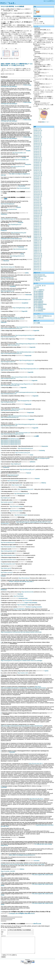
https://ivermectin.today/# (16, 506)
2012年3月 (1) (37, 186)
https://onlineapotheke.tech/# (8, 551)
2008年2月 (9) (37, 250)
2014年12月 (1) (38, 143)
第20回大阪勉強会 (38, 294)
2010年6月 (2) (37, 220)
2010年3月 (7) (37, 225)
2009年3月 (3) (37, 234)
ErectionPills (22, 186)
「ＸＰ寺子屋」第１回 (39, 285)
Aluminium (20, 594)
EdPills (27, 273)
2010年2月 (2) (37, 226)
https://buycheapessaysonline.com (29, 368)
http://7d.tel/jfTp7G (22, 604)
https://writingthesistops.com (8, 402)
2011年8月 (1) (37, 197)
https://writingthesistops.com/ (20, 307)
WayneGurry (24, 491)
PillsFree (43, 482)
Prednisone (4, 230)
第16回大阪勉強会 (38, 291)
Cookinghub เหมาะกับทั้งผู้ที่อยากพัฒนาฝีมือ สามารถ (22, 913)
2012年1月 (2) (37, 189)
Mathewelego (21, 517)
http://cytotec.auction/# (7, 502)
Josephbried (25, 303)
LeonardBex (24, 500)
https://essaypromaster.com (8, 361)
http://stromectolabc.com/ (19, 152)
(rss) (44, 275)
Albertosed (6, 260)
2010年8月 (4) (37, 217)
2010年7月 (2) (37, 218)
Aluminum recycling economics (34, 607)
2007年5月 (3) (37, 265)
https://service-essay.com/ (8, 267)
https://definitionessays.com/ (8, 219)
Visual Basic (37, 279)
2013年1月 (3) (37, 170)
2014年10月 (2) (38, 145)
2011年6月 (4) (37, 201)
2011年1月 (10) (38, 209)
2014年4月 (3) (37, 151)
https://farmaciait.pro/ (24, 578)
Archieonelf (30, 561)
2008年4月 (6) (37, 247)
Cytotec (46, 670)
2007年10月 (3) (38, 257)
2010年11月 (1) (38, 212)
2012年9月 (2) (37, 177)
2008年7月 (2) (37, 242)
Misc (35, 288)
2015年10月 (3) (38, 137)
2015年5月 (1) (37, 138)
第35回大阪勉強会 (38, 298)
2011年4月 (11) (38, 204)
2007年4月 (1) (37, 266)
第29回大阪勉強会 (38, 296)
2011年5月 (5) (37, 202)
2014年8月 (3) (37, 148)
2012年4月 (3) (37, 185)
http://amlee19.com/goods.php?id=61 (11, 440)
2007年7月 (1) (37, 261)
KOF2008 (36, 287)
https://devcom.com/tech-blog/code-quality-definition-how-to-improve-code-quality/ (22, 864)
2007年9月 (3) (37, 258)
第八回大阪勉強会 (38, 310)
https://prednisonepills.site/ (20, 249)
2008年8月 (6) (37, 241)
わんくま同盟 (37, 317)
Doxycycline (28, 164)
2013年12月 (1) (38, 157)
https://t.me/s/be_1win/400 (8, 871)
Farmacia (3, 576)
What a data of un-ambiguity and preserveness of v (22, 855)
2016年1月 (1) (37, 135)
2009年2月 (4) (37, 236)
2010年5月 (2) (37, 221)
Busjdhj (28, 150)
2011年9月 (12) (38, 196)
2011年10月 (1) (38, 194)
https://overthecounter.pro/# (22, 452)
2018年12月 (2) (38, 130)
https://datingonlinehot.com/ (17, 256)
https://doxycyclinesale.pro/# (25, 448)
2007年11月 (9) (38, 255)
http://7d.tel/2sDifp (27, 600)
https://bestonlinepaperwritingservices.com (26, 424)
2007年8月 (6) (37, 260)
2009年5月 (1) (37, 231)
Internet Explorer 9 (39, 276)
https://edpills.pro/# (16, 464)
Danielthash (22, 837)
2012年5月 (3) (37, 183)
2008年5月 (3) (37, 245)
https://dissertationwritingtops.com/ (21, 299)
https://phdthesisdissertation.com (25, 352)
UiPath (35, 277)
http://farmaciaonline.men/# (8, 564)
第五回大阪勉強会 (38, 302)
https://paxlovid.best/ (11, 209)
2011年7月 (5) (37, 199)
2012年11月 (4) (38, 173)
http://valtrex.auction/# (7, 572)
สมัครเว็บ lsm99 (37, 923)
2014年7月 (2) (37, 149)
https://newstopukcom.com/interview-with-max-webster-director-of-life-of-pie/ (21, 632)
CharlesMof (4, 676)
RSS (35, 12)
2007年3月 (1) (37, 268)
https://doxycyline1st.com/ (18, 166)
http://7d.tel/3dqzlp (19, 596)
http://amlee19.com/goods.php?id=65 (11, 444)
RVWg (5, 193)
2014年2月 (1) (37, 154)
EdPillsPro (32, 461)
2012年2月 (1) (37, 188)
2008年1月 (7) (37, 252)
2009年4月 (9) (37, 233)
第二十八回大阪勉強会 (39, 309)
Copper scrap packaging (30, 602)
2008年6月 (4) (37, 244)
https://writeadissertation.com (8, 393)
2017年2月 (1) (37, 132)
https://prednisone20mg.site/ (18, 232)
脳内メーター (45, 122)
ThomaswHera (22, 487)
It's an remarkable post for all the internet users (16, 238)
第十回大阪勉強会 (38, 307)
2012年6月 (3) (37, 181)
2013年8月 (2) (37, 164)
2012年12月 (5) (38, 172)
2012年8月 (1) (37, 178)
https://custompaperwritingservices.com (11, 353)
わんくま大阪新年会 (39, 290)
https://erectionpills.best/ (23, 188)
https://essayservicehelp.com (8, 336)
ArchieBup (21, 504)
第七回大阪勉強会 (38, 306)
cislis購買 (36, 436)
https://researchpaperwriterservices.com (11, 328)
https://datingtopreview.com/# (25, 489)
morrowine (36, 860)
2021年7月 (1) (37, 129)
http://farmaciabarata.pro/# (8, 542)
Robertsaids (28, 294)
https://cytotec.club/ (23, 673)
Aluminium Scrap (23, 598)
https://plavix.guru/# (6, 568)
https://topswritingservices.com (9, 425)
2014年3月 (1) (37, 153)
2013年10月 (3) (38, 161)
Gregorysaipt (31, 338)
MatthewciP (32, 540)
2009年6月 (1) (37, 229)
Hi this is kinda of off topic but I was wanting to (16, 85)
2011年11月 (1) (38, 193)
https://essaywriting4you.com (27, 360)
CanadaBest (13, 286)
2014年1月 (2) (37, 156)
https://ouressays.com (14, 345)
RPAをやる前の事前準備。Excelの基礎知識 (12, 6)
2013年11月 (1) (38, 159)
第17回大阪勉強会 (38, 293)
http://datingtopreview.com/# (21, 493)
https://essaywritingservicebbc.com (21, 377)
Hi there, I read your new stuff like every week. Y (21, 581)
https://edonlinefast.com (7, 277)
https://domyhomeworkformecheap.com (18, 416)
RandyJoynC (21, 495)
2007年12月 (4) (38, 253)
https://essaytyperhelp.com (23, 327)
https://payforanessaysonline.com (10, 410)
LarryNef (19, 566)
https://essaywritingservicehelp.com (10, 317)
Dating (22, 253)
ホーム (35, 9)
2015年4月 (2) (37, 140)
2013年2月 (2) (37, 169)
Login (35, 13)
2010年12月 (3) (38, 210)
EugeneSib (24, 311)
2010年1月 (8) (37, 228)
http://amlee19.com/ (13, 438)
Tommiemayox (4, 615)
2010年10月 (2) (38, 213)
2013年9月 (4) (37, 162)
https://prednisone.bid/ (27, 592)
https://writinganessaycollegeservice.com (27, 343)
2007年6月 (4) (37, 263)
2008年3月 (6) (37, 249)
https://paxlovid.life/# (12, 480)
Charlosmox (4, 214)
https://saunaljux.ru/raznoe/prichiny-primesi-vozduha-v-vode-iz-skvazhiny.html (22, 725)
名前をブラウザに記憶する (10, 955)
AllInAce (22, 869)
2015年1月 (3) (37, 141)
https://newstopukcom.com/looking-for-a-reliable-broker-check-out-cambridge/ (21, 660)
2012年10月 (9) (38, 175)
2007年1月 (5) (37, 269)
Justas (31, 454)
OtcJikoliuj (42, 450)
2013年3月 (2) (37, 167)
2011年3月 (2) (37, 205)
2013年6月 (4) (37, 165)
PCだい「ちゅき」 (8, 3)
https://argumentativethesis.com (15, 318)
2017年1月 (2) (37, 133)
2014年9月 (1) (37, 146)
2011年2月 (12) (38, 207)
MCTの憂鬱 (37, 323)
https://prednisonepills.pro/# (27, 469)
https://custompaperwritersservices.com (25, 392)
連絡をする (37, 10)
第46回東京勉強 (38, 299)
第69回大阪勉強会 (38, 301)
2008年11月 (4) (38, 239)
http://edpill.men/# (5, 498)
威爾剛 (5, 198)
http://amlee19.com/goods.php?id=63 (11, 442)
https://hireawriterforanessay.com (9, 417)
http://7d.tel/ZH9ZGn (19, 609)
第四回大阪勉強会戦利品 (40, 304)
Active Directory (38, 275)
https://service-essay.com (7, 370)
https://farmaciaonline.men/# (8, 546)
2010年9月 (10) (38, 215)
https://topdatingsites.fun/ (14, 224)
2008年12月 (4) (38, 237)
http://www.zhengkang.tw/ (7, 203)
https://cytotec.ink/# (17, 485)
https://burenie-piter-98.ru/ (36, 763)
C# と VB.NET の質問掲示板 (41, 316)
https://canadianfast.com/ (7, 291)
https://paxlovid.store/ (13, 475)
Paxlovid (18, 207)
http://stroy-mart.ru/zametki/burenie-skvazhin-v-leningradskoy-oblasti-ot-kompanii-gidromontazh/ (23, 687)
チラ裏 (35, 280)
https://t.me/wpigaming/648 (42, 458)
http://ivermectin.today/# (16, 510)
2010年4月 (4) (37, 223)
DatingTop (20, 222)
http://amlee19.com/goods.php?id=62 (11, 441)
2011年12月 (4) (38, 191)
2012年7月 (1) (37, 180)
